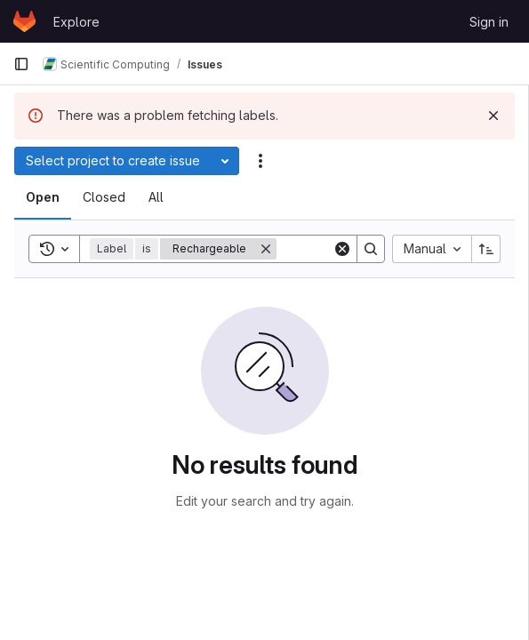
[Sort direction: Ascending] (486, 249)
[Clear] (342, 249)
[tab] (42, 197)
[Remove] (266, 249)
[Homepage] (24, 21)
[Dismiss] (493, 115)
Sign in (489, 21)
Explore (76, 21)
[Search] (371, 249)
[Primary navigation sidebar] (21, 64)
